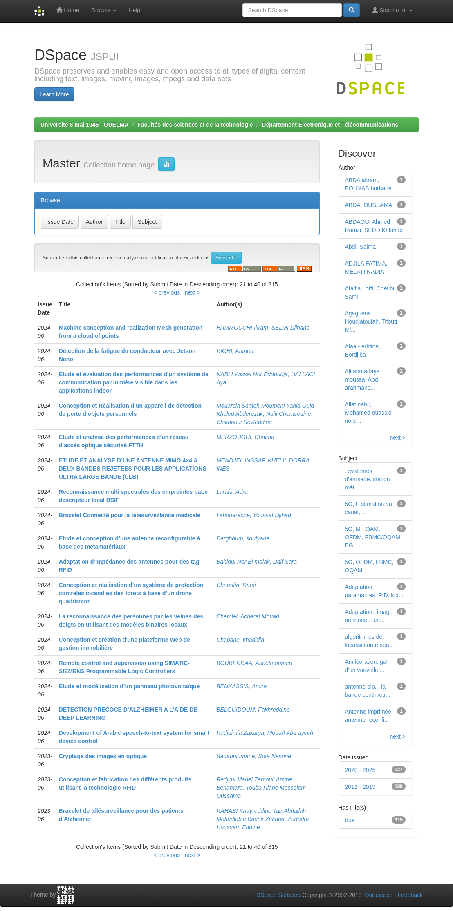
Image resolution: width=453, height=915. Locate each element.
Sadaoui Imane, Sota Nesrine (253, 756)
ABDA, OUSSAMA (368, 205)
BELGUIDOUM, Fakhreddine (253, 709)
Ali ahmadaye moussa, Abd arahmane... (362, 379)
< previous (166, 292)
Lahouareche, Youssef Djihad (253, 515)
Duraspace (378, 895)
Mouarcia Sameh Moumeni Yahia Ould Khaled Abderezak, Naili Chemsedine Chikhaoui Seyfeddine (265, 413)
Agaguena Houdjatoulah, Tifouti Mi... (371, 321)
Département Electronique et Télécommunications (330, 124)
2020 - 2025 (360, 770)
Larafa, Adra (232, 492)
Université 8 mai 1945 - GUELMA (84, 124)
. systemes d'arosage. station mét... (367, 479)
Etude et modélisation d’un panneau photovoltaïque (129, 686)
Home (67, 10)
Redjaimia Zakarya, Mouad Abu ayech (264, 733)
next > (193, 292)
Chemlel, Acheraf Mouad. (248, 616)
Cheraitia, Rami (236, 585)
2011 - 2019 (360, 786)
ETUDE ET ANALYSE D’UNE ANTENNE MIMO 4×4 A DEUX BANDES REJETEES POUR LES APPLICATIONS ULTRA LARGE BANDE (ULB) (132, 468)
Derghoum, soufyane (242, 538)
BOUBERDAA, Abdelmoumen (254, 663)
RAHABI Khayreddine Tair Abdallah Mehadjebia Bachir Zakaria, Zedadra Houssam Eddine (262, 819)
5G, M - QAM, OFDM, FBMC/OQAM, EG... (373, 537)
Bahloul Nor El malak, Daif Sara (256, 561)
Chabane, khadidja (240, 639)
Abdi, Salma (360, 246)
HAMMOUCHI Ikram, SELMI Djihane (262, 327)
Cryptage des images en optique (103, 756)
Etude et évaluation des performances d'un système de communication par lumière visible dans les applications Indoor (134, 382)
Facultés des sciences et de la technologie (195, 124)
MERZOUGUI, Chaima (245, 437)
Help (134, 10)
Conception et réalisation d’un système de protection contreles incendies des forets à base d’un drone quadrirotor (131, 593)
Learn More (54, 94)
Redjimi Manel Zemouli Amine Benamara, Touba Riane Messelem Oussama (261, 787)
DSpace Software (278, 895)
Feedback (410, 895)
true (350, 820)
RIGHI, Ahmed (234, 351)
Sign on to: (392, 10)
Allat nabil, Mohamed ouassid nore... (368, 412)
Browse (104, 10)
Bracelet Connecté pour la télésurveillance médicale (129, 515)
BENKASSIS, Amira (241, 686)
